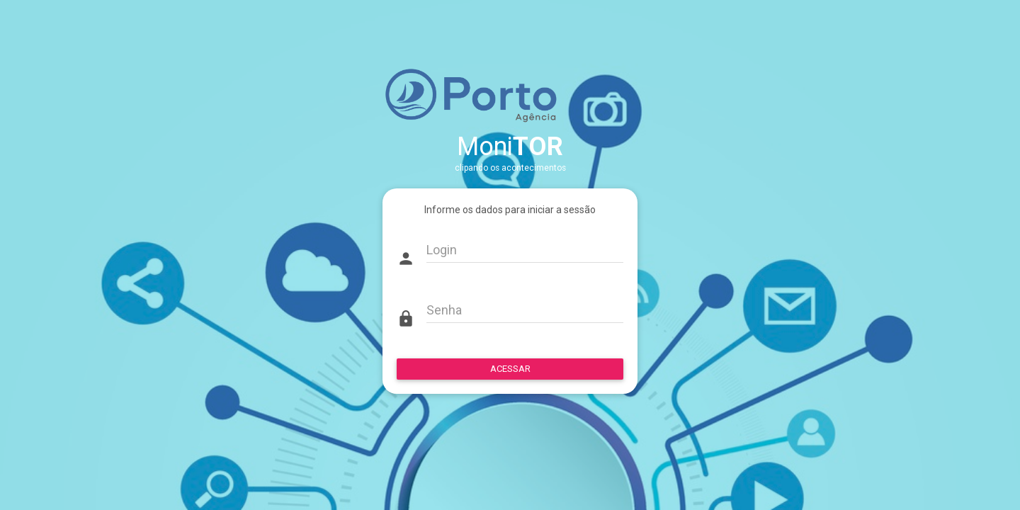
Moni (510, 147)
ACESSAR (510, 368)
